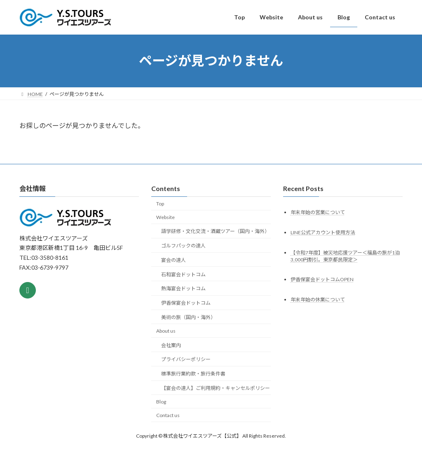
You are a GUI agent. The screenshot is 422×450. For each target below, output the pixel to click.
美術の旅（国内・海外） (188, 317)
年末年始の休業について (318, 299)
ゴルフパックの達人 (183, 245)
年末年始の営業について (318, 212)
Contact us (168, 415)
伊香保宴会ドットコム (186, 303)
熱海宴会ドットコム (183, 288)
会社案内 (171, 345)
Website (165, 217)
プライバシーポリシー (186, 359)
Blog (161, 402)
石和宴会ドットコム (183, 274)
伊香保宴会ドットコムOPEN (322, 279)
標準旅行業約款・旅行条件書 (193, 374)
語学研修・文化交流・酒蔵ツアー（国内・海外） (215, 231)
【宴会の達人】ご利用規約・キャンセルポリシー (215, 388)
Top (160, 204)
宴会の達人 (173, 260)
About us (166, 331)
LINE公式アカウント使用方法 (323, 232)
